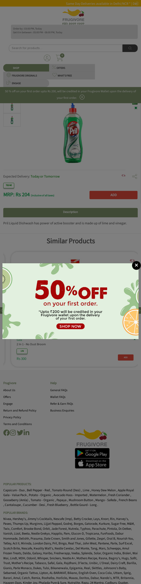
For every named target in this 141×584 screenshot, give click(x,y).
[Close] (136, 265)
